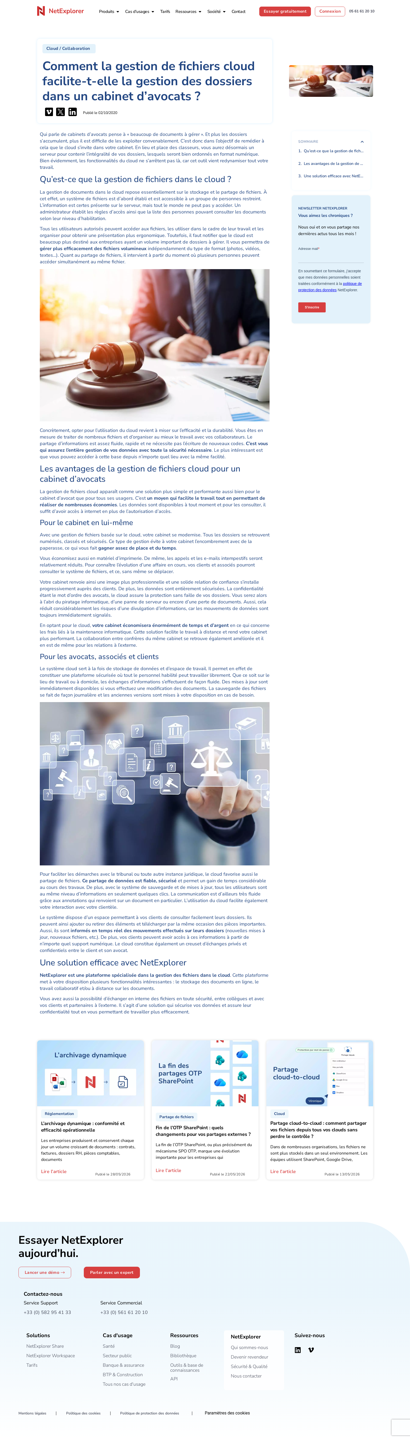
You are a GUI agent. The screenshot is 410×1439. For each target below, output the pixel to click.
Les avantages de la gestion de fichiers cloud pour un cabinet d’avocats (334, 163)
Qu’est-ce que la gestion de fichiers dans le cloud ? (334, 151)
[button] (69, 48)
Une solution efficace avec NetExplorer (334, 176)
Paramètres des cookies (231, 1413)
